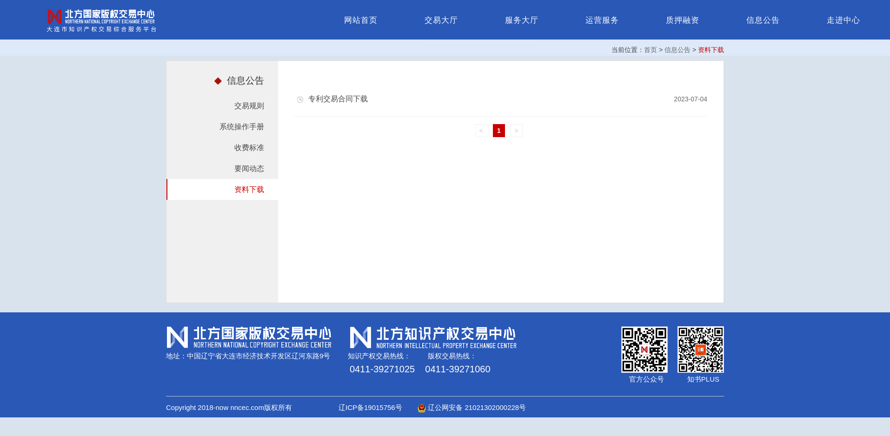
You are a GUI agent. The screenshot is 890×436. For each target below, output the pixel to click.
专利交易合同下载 (332, 99)
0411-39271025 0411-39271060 (420, 369)
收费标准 (249, 148)
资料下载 (249, 189)
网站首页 (361, 20)
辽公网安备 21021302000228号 (472, 407)
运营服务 (602, 20)
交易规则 (249, 106)
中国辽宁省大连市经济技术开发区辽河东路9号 (258, 356)
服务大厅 (521, 20)
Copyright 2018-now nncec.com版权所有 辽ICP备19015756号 (291, 407)
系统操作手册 (241, 127)
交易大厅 (441, 20)
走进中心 (843, 20)
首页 (650, 49)
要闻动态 (249, 168)
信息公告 (763, 20)
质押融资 (682, 20)
